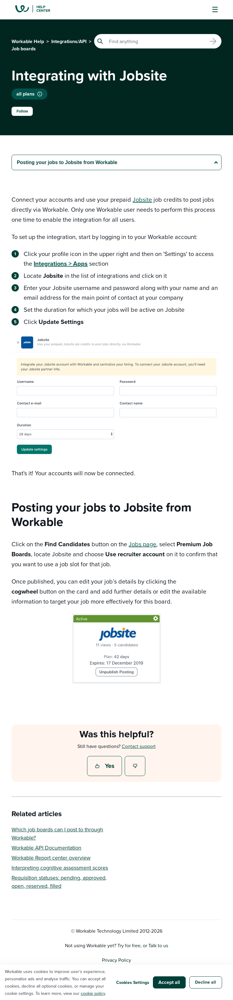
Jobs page (142, 544)
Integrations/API (68, 41)
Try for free (128, 945)
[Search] (157, 41)
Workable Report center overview (51, 857)
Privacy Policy (116, 960)
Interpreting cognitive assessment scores (60, 867)
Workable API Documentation (46, 847)
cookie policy (93, 993)
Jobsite (142, 199)
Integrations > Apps (61, 263)
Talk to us (158, 945)
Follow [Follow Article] (22, 111)
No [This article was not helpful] (135, 766)
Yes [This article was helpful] (105, 766)
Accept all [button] (169, 982)
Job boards (24, 48)
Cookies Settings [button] (132, 982)
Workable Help (28, 41)
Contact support (139, 746)
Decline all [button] (205, 982)
